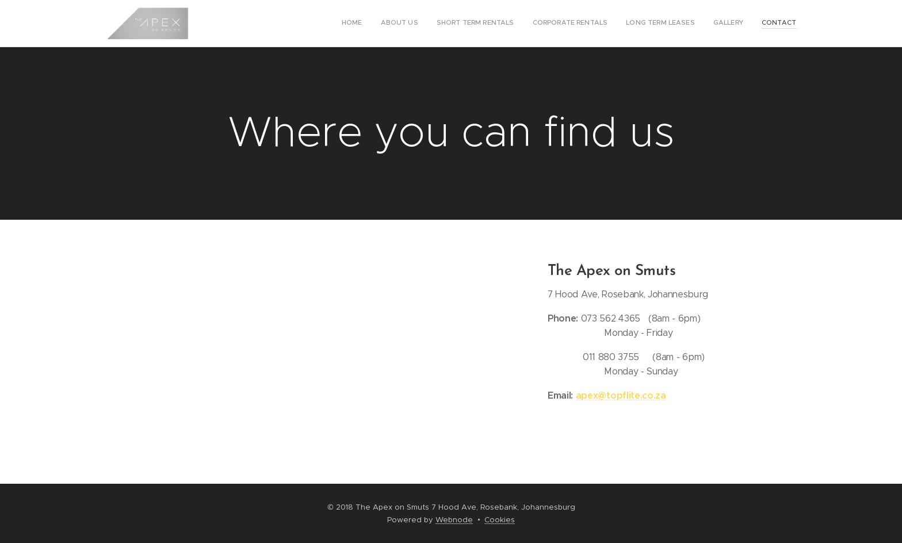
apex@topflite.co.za (620, 395)
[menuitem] (689, 23)
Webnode (454, 520)
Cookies (499, 520)
